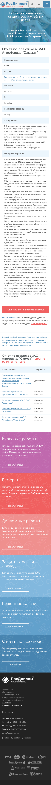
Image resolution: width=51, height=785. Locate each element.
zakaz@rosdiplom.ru (10, 733)
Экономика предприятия (22, 80)
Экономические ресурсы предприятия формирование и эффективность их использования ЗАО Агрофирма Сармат (16, 380)
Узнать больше (15, 465)
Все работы (9, 77)
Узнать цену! (39, 323)
